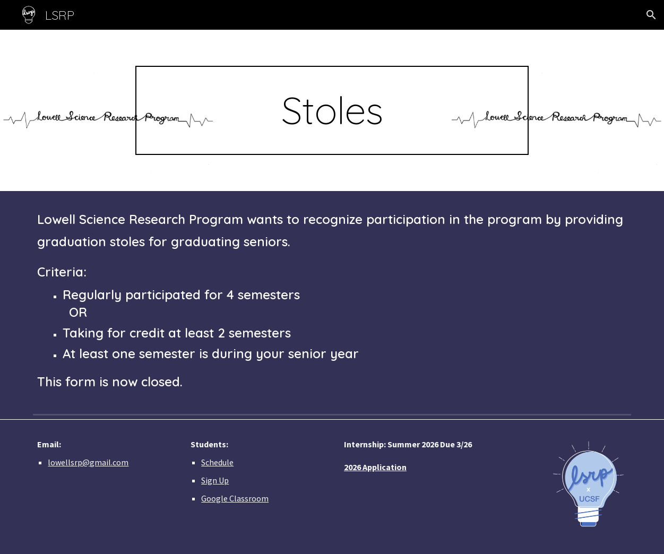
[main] (332, 110)
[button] (651, 15)
